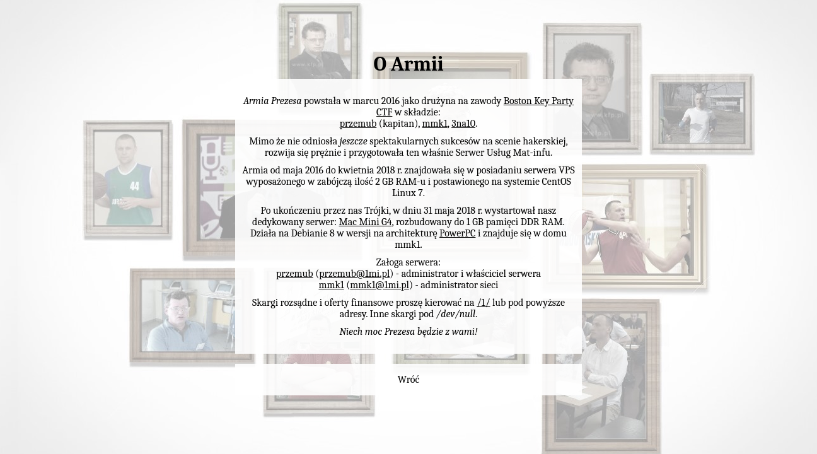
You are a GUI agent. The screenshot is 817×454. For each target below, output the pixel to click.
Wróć (408, 379)
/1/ (483, 302)
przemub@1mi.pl (354, 273)
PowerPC (457, 233)
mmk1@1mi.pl (379, 285)
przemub (358, 123)
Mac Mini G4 (365, 222)
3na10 (463, 123)
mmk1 (435, 123)
